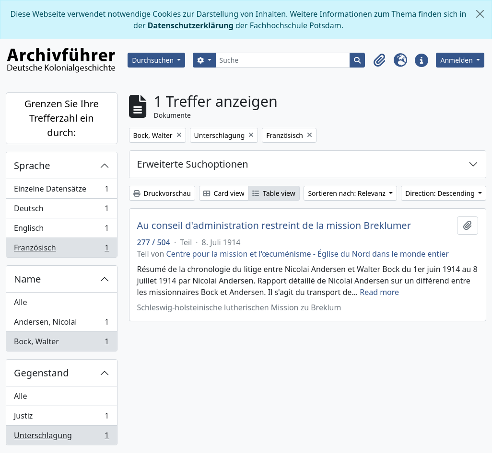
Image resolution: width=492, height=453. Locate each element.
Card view (223, 193)
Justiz (61, 418)
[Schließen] (480, 13)
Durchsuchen (154, 60)
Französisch (61, 249)
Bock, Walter (61, 343)
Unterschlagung (61, 437)
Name (27, 278)
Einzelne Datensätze (61, 191)
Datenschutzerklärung (191, 25)
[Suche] (283, 60)
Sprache (32, 165)
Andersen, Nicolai (61, 324)
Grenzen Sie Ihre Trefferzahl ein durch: (61, 118)
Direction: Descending (440, 193)
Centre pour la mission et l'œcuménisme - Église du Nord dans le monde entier (307, 254)
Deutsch (61, 210)
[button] (379, 60)
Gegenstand (41, 372)
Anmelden (457, 60)
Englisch (61, 230)
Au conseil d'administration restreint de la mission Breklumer (274, 225)
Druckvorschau (162, 193)
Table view (273, 193)
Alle (20, 302)
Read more (379, 292)
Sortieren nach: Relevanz (347, 193)
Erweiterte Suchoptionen (192, 164)
